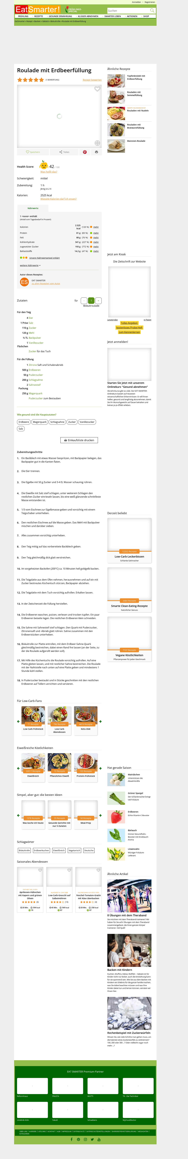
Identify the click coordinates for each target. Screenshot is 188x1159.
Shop (146, 16)
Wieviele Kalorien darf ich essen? (59, 198)
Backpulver (35, 337)
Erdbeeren (35, 370)
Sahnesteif (34, 384)
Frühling (23, 16)
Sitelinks (42, 1131)
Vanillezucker (36, 342)
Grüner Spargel (135, 793)
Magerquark (35, 393)
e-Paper (147, 319)
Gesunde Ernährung (60, 16)
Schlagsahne (36, 379)
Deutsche (89, 850)
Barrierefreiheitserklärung (124, 1131)
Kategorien (24, 1134)
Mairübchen (134, 774)
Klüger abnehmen (88, 16)
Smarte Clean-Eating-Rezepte (129, 606)
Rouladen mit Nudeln (138, 110)
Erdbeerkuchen (41, 850)
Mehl (31, 332)
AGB (58, 1131)
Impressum (66, 1131)
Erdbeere (24, 422)
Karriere (32, 1131)
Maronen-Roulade (136, 141)
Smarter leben (112, 16)
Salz (31, 322)
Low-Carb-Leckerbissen (129, 556)
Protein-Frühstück (86, 776)
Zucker (32, 327)
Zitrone (33, 365)
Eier (31, 318)
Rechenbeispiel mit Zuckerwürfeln (128, 1033)
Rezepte (38, 16)
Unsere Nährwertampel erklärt (44, 257)
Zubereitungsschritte (29, 452)
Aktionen (132, 16)
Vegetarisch (74, 850)
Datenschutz (78, 1131)
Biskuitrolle (24, 850)
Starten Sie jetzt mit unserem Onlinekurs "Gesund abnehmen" (129, 368)
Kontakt (51, 1131)
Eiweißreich (33, 776)
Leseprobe (112, 319)
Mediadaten (143, 1131)
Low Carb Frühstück (33, 729)
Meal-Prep (86, 822)
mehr (96, 227)
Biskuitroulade (91, 305)
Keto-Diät (85, 729)
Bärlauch (132, 830)
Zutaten (22, 300)
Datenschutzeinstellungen (98, 1131)
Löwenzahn (133, 849)
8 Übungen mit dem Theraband (126, 915)
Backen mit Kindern (119, 970)
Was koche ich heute (33, 822)
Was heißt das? (49, 171)
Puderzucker (36, 375)
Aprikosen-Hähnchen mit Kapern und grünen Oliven (30, 895)
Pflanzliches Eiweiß (59, 776)
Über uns (23, 1131)
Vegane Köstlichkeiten (129, 655)
